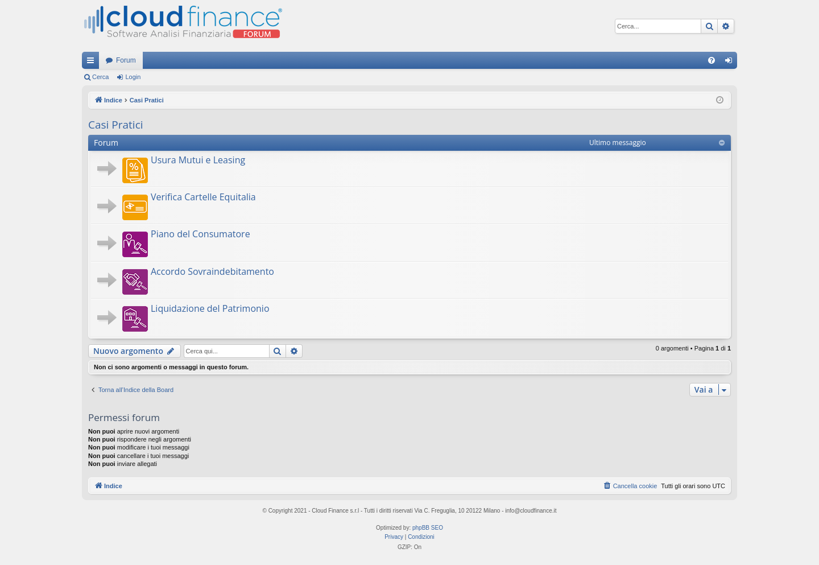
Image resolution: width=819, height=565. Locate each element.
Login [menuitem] (731, 62)
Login (132, 76)
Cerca (100, 76)
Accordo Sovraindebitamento (212, 271)
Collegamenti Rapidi (92, 62)
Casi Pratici (115, 124)
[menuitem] (711, 60)
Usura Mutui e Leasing (198, 160)
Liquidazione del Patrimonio (210, 308)
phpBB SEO (427, 528)
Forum (126, 60)
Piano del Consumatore (200, 234)
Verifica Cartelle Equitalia (203, 197)
